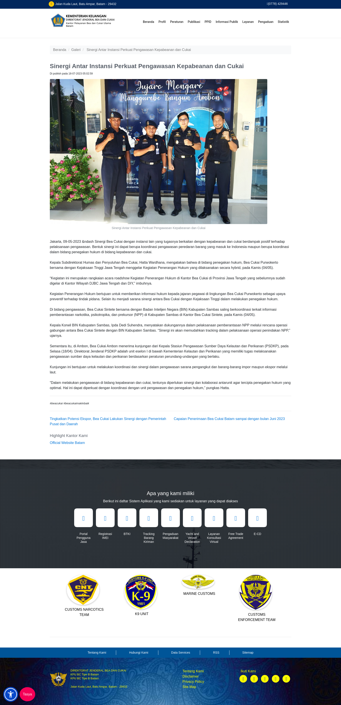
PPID (208, 22)
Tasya (27, 694)
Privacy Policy (193, 681)
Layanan (248, 22)
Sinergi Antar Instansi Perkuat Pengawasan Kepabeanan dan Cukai (139, 50)
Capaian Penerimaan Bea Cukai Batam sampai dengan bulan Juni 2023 (229, 419)
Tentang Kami (193, 671)
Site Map (189, 687)
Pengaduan (266, 22)
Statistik (283, 22)
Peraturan (176, 22)
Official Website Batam (67, 443)
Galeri (76, 50)
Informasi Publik (227, 22)
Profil (162, 22)
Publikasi (194, 22)
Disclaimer (190, 676)
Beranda (148, 22)
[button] (10, 694)
